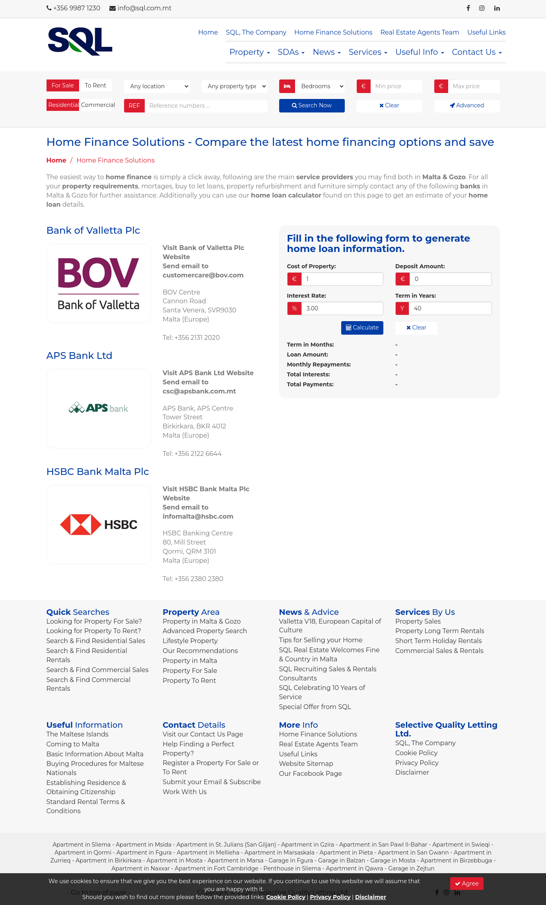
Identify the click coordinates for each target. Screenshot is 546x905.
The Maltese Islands (78, 734)
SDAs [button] (291, 52)
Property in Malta (190, 661)
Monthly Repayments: (319, 364)
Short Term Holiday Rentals (438, 641)
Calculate (362, 327)
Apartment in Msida (143, 844)
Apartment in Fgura (144, 852)
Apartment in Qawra (354, 868)
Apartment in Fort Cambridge (216, 868)
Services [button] (368, 52)
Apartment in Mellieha (208, 852)
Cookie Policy (416, 753)
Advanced (467, 105)
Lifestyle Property (190, 641)
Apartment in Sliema (81, 844)
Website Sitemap (306, 763)
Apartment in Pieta (346, 852)
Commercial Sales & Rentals (439, 651)
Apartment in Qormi (82, 852)
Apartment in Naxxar (140, 868)
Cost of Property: (311, 266)
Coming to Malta (73, 744)
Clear (389, 105)
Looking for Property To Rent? (94, 631)
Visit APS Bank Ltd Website (208, 373)
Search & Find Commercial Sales (98, 670)
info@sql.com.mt (145, 8)
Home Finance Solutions (333, 32)
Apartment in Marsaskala (280, 852)
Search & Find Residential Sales (96, 641)
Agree (467, 883)
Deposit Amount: (420, 266)
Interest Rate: (306, 295)
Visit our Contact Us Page (203, 734)
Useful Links (486, 32)
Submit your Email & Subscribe (212, 782)
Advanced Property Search (205, 631)
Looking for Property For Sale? (94, 621)
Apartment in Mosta (175, 860)
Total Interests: (308, 374)
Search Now (312, 105)
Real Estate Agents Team (420, 32)
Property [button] (249, 52)
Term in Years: (415, 295)
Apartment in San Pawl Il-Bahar (383, 844)
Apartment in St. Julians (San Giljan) (226, 844)
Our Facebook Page (310, 773)
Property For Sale (190, 670)
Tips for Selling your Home (321, 640)
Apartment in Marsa (236, 860)
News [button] (327, 52)
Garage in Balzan (341, 860)
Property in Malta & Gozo (202, 621)
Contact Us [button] (477, 52)
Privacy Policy (417, 763)
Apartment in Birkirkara (109, 860)
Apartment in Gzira (307, 844)
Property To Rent (189, 680)
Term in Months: (310, 344)
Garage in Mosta (393, 860)
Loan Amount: (307, 354)
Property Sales (418, 621)
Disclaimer (412, 772)
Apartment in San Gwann (413, 852)
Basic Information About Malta (95, 754)
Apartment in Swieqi (461, 844)
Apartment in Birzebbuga (456, 860)
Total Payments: (310, 384)
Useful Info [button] (419, 52)
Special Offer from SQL (315, 707)
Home (208, 32)
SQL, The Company (256, 32)
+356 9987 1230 (77, 8)
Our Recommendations (200, 651)
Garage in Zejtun (411, 868)
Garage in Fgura (290, 860)
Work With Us (185, 792)
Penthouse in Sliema (292, 868)
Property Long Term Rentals (439, 631)
